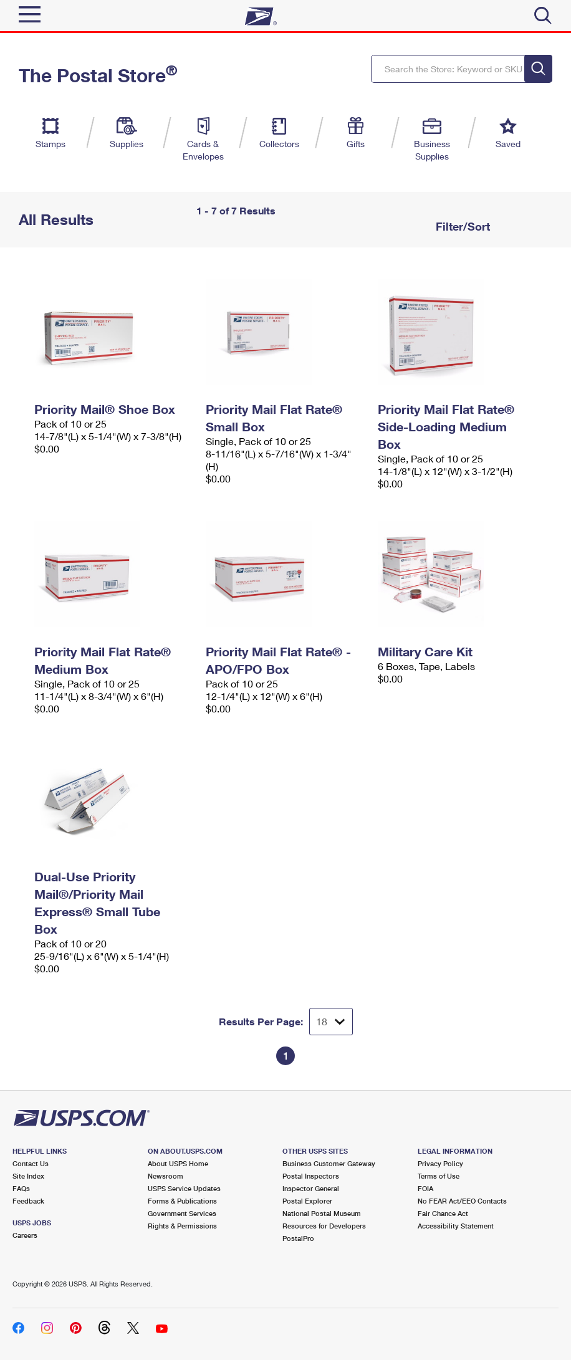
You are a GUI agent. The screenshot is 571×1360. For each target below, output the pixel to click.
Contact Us (30, 1163)
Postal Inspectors (310, 1176)
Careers (24, 1235)
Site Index (28, 1176)
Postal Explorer (307, 1201)
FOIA (425, 1188)
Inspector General (310, 1188)
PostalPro (298, 1238)
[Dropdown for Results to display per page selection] (331, 1021)
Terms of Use (438, 1176)
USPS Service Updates (184, 1188)
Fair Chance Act (443, 1213)
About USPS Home (178, 1163)
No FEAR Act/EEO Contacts (462, 1201)
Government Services (182, 1213)
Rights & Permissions (182, 1226)
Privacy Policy (440, 1163)
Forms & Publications (182, 1201)
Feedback (28, 1201)
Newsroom (165, 1176)
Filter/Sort (461, 226)
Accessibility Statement (456, 1226)
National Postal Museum (321, 1213)
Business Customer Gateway (328, 1163)
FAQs (21, 1188)
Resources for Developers (324, 1226)
